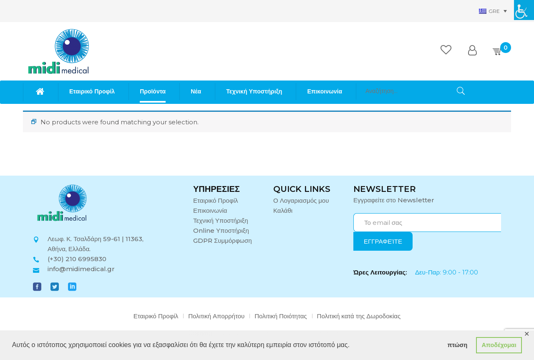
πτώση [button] (457, 345)
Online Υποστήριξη (221, 230)
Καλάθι (282, 210)
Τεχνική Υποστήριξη (220, 220)
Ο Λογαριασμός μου (301, 200)
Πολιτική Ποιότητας (280, 316)
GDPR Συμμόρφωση (222, 240)
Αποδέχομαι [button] (498, 345)
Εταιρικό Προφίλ (215, 200)
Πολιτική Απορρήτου (216, 316)
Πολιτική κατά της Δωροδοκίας (359, 316)
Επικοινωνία (210, 210)
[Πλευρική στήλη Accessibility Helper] (524, 10)
